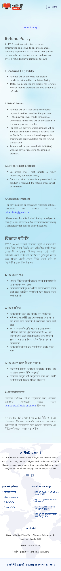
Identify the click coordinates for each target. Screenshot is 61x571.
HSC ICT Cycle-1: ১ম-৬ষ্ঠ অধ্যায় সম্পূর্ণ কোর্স (44, 508)
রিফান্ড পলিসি (9, 508)
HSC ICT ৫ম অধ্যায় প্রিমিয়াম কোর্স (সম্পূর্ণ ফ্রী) (45, 515)
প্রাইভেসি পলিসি (10, 492)
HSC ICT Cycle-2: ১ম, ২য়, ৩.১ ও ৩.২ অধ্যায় (46, 493)
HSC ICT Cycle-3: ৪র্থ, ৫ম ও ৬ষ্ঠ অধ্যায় (45, 500)
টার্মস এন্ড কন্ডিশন (11, 497)
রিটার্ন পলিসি (9, 502)
